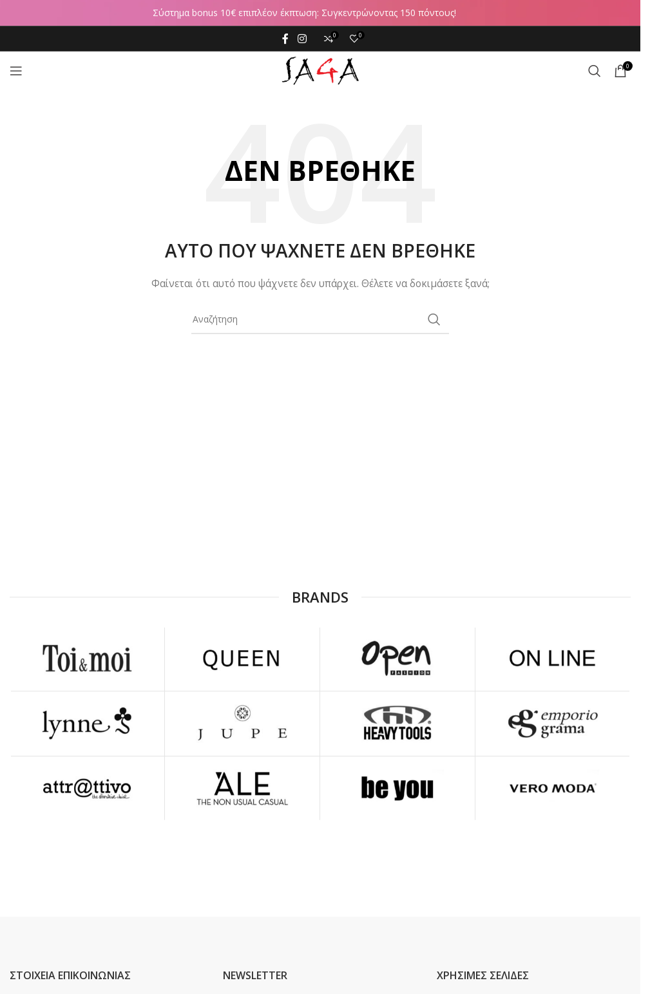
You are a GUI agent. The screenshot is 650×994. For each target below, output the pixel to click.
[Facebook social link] (285, 38)
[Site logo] (320, 70)
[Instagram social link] (302, 38)
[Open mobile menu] (16, 71)
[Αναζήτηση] (594, 71)
